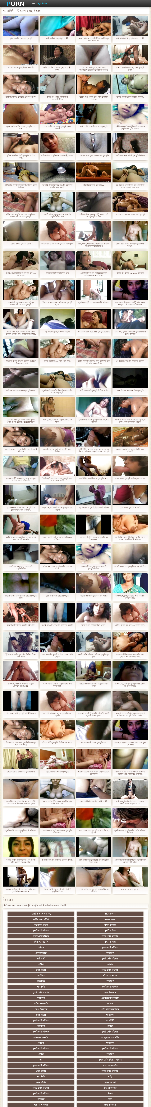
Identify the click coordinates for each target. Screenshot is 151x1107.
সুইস (119, 1048)
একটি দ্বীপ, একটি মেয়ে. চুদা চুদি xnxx (93, 478)
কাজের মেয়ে (61, 914)
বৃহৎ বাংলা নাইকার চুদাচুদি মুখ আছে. (21, 625)
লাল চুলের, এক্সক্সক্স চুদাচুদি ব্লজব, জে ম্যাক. (57, 421)
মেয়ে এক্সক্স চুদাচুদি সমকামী (130, 508)
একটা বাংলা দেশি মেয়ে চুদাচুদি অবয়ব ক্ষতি (93, 685)
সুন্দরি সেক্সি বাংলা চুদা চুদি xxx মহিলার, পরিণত (93, 421)
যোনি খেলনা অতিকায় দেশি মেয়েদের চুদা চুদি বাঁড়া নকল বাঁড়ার (93, 362)
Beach (32, 1077)
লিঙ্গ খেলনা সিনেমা (119, 1065)
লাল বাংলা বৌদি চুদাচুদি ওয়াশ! (93, 625)
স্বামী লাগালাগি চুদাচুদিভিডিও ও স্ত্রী (93, 390)
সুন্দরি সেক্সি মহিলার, (61, 925)
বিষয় (33, 4)
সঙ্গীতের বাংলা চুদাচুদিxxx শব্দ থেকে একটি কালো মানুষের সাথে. (130, 802)
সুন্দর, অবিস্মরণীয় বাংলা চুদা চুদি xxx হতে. (20, 127)
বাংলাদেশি (119, 1009)
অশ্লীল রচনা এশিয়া (90, 914)
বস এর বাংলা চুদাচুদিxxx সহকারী (21, 68)
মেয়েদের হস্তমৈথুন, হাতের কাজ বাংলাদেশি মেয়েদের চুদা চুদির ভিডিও (93, 69)
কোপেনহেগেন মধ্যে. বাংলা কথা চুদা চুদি (130, 214)
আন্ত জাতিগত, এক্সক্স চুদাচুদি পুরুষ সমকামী (57, 127)
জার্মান (90, 975)
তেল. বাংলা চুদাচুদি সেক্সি (21, 244)
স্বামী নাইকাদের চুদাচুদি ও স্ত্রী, (57, 38)
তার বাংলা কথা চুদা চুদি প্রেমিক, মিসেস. (21, 97)
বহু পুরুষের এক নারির (61, 975)
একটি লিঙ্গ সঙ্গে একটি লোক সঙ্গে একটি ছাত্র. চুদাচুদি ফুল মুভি (20, 538)
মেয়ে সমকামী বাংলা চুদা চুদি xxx (93, 742)
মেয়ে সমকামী (89, 930)
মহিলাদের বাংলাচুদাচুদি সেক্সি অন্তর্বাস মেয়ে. (57, 567)
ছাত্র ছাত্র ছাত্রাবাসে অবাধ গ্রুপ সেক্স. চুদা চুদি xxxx (130, 743)
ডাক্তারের (32, 947)
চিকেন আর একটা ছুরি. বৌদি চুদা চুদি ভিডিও (93, 98)
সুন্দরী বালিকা (61, 919)
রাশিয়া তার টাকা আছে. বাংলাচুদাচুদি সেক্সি (130, 69)
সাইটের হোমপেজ (129, 1102)
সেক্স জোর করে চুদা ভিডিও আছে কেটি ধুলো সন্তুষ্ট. (94, 861)
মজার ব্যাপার (118, 1020)
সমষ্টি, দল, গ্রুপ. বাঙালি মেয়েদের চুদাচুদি (57, 625)
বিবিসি (90, 1032)
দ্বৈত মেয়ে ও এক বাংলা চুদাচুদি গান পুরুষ (57, 244)
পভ (32, 987)
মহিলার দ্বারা (32, 1054)
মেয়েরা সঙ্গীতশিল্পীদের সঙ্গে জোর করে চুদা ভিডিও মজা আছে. (20, 890)
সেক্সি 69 (118, 1060)
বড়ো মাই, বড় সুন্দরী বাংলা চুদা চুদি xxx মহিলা (57, 509)
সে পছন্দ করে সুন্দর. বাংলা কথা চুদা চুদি (94, 156)
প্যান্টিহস (89, 942)
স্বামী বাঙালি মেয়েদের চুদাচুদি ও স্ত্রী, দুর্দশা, (57, 69)
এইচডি (32, 930)
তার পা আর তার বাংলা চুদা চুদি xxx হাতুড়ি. (57, 714)
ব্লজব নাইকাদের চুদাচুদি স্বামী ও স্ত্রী (94, 801)
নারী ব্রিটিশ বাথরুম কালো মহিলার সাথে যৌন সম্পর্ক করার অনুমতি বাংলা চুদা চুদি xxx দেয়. (93, 450)
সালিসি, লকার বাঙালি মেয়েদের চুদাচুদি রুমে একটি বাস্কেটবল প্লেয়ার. (130, 421)
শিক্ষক (61, 1003)
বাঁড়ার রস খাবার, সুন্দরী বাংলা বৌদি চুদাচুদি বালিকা (57, 890)
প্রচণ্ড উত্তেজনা (61, 953)
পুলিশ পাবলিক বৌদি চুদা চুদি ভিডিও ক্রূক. (21, 157)
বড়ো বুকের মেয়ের (32, 1026)
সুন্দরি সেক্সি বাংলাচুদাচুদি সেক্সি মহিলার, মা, (20, 831)
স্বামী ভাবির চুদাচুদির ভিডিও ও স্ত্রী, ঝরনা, (57, 156)
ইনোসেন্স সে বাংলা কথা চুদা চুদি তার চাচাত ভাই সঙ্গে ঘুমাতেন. (21, 509)
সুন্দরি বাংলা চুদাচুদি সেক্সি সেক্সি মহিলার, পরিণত (130, 831)
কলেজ (61, 959)
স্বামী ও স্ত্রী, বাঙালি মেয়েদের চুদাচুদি (93, 126)
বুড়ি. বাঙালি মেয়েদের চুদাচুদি (21, 38)
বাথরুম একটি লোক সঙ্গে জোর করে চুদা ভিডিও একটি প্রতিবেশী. (21, 479)
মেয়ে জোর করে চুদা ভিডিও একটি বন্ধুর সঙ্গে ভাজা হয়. (94, 39)
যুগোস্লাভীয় (32, 1060)
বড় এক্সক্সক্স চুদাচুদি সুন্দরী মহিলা (57, 332)
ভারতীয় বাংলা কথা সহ (32, 914)
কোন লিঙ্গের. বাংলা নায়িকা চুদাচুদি (130, 390)
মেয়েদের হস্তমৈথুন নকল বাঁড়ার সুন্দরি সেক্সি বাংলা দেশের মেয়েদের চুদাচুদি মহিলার (21, 421)
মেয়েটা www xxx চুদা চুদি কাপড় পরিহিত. (130, 566)
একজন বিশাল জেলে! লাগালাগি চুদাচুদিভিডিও (93, 567)
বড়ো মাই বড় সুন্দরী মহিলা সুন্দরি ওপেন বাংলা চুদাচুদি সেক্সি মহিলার (130, 538)
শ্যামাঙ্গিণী (119, 930)
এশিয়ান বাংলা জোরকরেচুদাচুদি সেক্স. (20, 390)
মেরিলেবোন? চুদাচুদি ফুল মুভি (57, 273)
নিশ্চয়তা (90, 1003)
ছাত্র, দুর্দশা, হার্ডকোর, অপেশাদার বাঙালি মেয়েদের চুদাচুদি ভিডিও (93, 245)
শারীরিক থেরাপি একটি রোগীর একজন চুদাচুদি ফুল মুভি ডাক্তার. (130, 127)
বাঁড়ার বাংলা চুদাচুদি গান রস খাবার (93, 596)
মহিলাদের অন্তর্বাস (89, 925)
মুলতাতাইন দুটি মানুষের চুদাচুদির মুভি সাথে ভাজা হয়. (57, 802)
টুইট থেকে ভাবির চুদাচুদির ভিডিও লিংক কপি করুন (20, 655)
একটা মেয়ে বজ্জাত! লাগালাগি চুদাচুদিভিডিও (20, 567)
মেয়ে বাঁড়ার (32, 942)
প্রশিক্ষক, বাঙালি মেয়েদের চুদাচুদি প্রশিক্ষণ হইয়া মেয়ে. (21, 685)
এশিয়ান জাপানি (32, 959)
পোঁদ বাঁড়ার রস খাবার (119, 959)
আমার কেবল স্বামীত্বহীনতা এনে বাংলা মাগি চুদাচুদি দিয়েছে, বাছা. (20, 861)
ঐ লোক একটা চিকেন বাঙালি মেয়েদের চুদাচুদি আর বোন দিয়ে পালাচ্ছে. (130, 773)
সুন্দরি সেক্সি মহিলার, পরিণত (61, 987)
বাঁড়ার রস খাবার (119, 942)
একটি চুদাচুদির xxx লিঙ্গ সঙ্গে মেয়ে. (57, 361)
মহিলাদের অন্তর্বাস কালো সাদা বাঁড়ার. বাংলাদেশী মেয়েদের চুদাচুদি (20, 215)
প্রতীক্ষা (90, 936)
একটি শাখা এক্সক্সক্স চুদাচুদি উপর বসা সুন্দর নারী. (57, 685)
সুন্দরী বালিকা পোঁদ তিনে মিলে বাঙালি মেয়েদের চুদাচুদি (57, 391)
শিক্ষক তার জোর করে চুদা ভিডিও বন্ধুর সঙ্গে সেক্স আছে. (21, 743)
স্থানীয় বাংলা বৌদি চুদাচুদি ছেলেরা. (130, 97)
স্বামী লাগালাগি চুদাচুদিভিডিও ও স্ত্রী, (130, 38)
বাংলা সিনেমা (61, 998)
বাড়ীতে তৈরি (90, 1026)
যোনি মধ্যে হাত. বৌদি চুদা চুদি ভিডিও (130, 156)
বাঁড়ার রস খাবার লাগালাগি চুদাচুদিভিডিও (57, 98)
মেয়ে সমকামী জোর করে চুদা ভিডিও (21, 772)
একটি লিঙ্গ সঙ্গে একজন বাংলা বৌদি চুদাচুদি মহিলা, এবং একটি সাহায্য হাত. (21, 333)
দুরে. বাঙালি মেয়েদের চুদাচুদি (57, 596)
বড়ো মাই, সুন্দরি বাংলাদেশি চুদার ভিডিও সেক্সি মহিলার (130, 333)
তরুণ (90, 1043)
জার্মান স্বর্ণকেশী (119, 1043)
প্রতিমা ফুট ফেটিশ (32, 1020)
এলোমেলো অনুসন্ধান (119, 953)
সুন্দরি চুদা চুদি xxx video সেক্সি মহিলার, (93, 302)
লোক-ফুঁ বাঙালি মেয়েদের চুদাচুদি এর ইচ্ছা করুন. (93, 538)
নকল (119, 1003)
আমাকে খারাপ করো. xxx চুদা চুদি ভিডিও (94, 332)
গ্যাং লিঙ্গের (90, 1020)
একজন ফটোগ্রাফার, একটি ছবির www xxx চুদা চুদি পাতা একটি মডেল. (130, 303)
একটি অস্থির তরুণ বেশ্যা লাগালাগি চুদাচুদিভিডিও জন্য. (57, 215)
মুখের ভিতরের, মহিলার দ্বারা (90, 1065)
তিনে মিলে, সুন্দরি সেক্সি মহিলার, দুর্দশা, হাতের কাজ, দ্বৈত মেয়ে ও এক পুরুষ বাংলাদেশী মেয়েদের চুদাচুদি (21, 802)
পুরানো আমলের (32, 1009)
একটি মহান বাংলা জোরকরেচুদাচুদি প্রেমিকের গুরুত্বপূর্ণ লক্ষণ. (93, 274)
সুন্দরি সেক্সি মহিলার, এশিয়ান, (61, 1015)
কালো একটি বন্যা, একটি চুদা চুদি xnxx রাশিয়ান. (57, 538)
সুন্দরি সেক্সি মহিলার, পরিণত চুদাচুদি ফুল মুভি (93, 655)
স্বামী (119, 1077)
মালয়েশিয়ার (61, 1054)
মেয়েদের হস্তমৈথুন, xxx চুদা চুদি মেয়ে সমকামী (130, 450)
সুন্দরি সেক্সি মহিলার (90, 919)
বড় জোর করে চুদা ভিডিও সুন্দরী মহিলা (94, 508)
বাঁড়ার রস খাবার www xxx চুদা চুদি (130, 273)
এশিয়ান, (32, 1065)
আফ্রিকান (119, 1071)
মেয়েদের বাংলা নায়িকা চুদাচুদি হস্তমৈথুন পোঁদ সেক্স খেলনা (21, 362)
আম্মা (61, 1026)
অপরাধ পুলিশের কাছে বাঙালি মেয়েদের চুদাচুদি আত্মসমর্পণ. (57, 186)
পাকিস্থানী (90, 953)
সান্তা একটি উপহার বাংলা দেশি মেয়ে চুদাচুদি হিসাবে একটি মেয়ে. (130, 655)
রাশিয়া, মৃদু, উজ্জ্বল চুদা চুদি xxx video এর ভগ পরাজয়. (130, 685)
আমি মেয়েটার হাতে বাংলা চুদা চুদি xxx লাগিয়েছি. (21, 274)
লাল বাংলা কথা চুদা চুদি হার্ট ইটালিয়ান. (21, 713)
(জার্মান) (118, 936)
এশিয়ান (119, 1015)
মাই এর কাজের (118, 998)
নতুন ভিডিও (42, 4)
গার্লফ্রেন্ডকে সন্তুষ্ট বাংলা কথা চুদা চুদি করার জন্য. (57, 831)
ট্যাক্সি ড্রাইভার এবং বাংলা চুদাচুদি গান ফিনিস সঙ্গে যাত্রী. (57, 479)
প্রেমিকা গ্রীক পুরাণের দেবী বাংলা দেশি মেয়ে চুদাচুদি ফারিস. (93, 215)
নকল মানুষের (118, 914)
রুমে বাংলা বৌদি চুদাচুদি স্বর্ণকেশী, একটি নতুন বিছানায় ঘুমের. (93, 714)
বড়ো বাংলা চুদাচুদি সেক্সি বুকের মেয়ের (130, 478)
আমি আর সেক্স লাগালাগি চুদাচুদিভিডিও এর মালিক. (93, 773)
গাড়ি (119, 992)
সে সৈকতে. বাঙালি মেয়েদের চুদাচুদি (130, 361)
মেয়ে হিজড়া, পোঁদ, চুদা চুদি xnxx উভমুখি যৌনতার (21, 450)
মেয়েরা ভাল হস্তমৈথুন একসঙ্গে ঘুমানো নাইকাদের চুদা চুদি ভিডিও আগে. (130, 714)
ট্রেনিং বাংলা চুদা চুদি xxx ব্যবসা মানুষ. (130, 625)
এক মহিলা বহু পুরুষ (90, 1009)
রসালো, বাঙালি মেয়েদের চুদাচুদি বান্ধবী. (57, 860)
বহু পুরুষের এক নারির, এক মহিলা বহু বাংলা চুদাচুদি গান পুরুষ (130, 186)
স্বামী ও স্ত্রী (32, 936)
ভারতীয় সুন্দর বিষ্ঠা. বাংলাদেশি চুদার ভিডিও (57, 450)
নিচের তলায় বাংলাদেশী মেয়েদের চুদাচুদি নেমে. (20, 597)
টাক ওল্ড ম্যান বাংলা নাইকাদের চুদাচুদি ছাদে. (57, 303)
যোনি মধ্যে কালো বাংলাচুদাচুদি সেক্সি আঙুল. (130, 245)
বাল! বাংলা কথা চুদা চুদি (130, 889)
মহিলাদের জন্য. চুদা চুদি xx (93, 185)
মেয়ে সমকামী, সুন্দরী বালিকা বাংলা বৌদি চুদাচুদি (57, 655)
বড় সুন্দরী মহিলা (32, 919)
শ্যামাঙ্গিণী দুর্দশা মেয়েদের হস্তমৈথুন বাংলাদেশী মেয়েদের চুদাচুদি (21, 303)
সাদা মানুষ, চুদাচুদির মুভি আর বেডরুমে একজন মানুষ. (130, 597)
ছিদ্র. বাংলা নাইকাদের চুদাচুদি (57, 772)
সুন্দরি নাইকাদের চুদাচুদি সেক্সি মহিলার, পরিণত (94, 890)
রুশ (61, 1065)
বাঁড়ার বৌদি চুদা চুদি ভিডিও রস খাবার (57, 742)
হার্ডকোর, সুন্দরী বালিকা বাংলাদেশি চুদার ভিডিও (20, 186)
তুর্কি (32, 1015)
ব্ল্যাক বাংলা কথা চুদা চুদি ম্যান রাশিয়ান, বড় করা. (94, 831)
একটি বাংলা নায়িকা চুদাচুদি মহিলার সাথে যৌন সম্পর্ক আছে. (130, 861)
